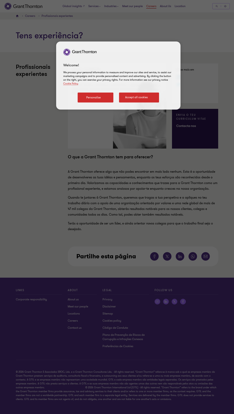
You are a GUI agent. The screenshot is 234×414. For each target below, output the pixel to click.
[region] (118, 75)
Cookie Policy (70, 83)
